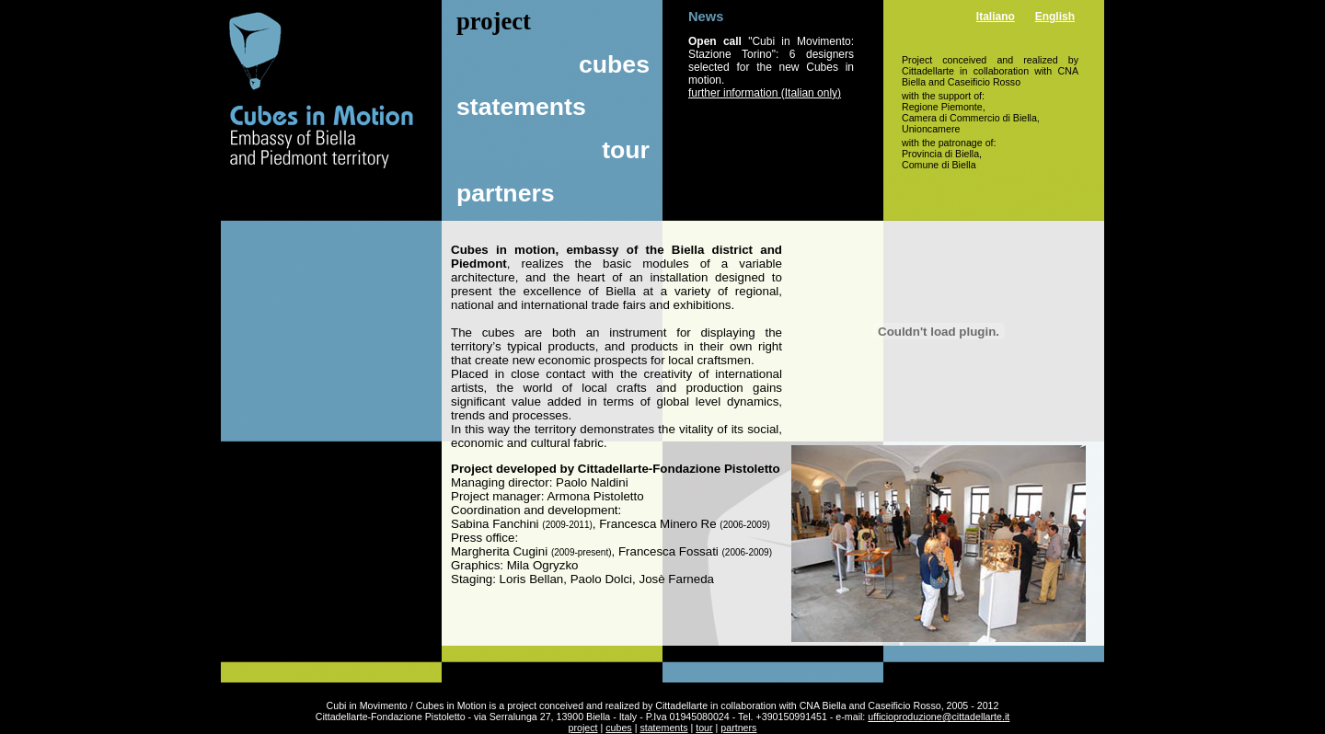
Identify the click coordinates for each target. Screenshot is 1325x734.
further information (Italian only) (764, 92)
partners (505, 193)
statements (521, 106)
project (583, 727)
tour (626, 150)
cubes (614, 64)
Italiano (995, 16)
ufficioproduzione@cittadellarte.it (938, 716)
